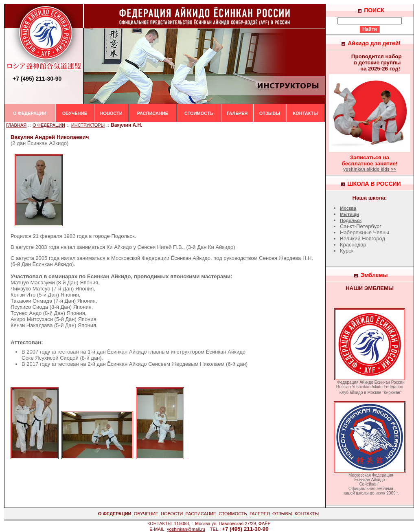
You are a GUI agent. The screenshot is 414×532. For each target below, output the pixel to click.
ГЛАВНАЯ (16, 125)
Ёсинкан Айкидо (47, 143)
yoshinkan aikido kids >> (369, 169)
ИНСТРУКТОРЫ (88, 125)
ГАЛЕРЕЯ (237, 113)
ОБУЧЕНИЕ (74, 113)
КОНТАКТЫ (305, 113)
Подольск (350, 220)
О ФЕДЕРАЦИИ (29, 113)
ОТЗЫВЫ (269, 113)
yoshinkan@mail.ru (186, 529)
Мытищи (349, 214)
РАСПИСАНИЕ (153, 113)
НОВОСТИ (111, 113)
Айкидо (123, 247)
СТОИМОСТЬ (198, 113)
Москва (348, 208)
